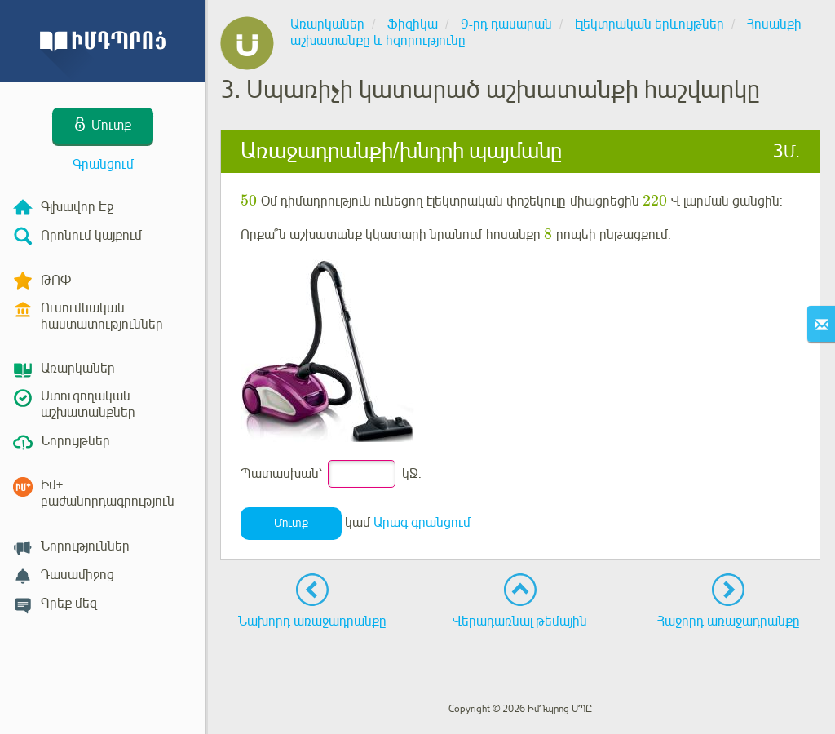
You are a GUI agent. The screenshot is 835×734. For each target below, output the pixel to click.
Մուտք (291, 523)
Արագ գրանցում (422, 523)
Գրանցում (103, 165)
